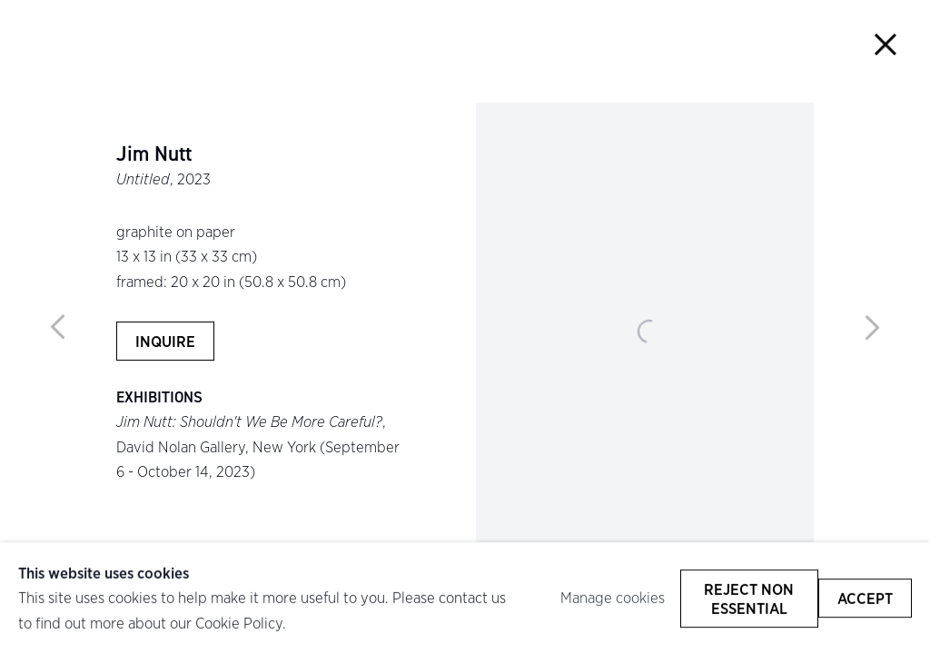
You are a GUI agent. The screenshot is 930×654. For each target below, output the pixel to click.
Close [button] (886, 44)
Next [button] (872, 327)
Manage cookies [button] (612, 598)
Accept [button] (865, 598)
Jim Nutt (154, 154)
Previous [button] (58, 327)
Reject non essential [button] (749, 598)
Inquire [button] (165, 341)
